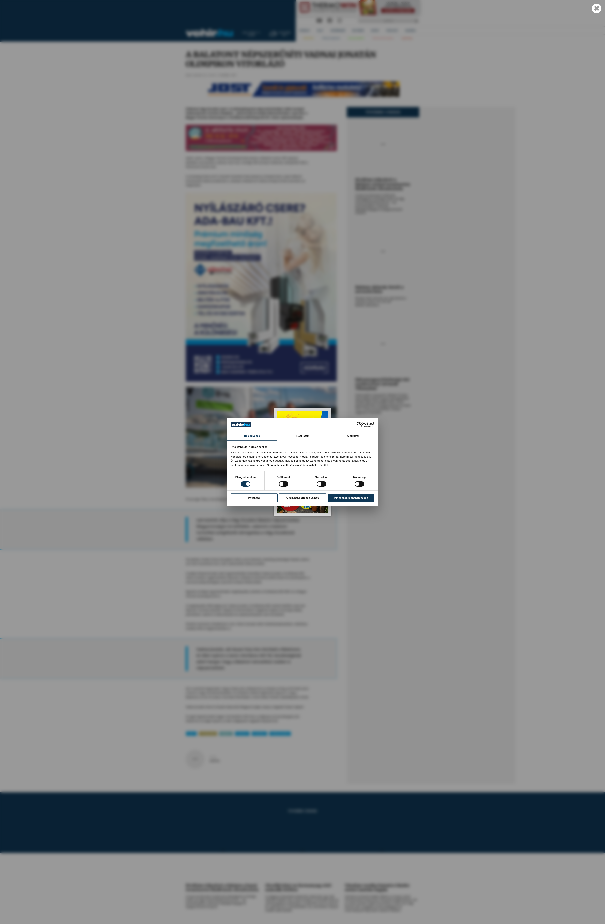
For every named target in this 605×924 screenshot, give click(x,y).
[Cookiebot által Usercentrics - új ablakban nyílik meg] (359, 424)
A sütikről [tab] (353, 435)
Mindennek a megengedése (351, 497)
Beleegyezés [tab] (252, 435)
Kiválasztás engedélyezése (302, 497)
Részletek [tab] (302, 435)
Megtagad (254, 497)
